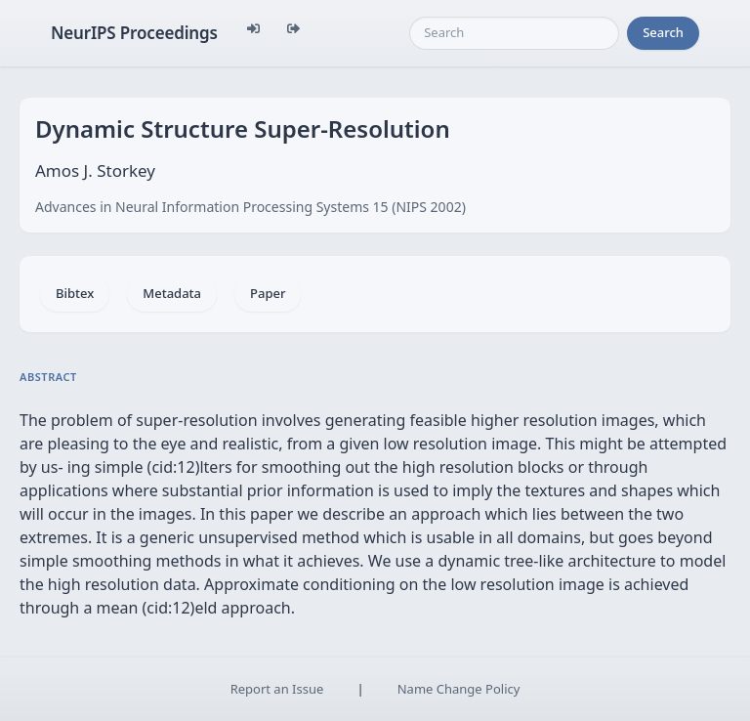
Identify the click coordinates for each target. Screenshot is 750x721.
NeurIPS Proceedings (134, 32)
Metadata (172, 293)
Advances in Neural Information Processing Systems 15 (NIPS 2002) (250, 206)
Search (663, 32)
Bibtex (75, 293)
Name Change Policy (459, 689)
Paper (267, 293)
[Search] (514, 33)
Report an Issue (277, 689)
